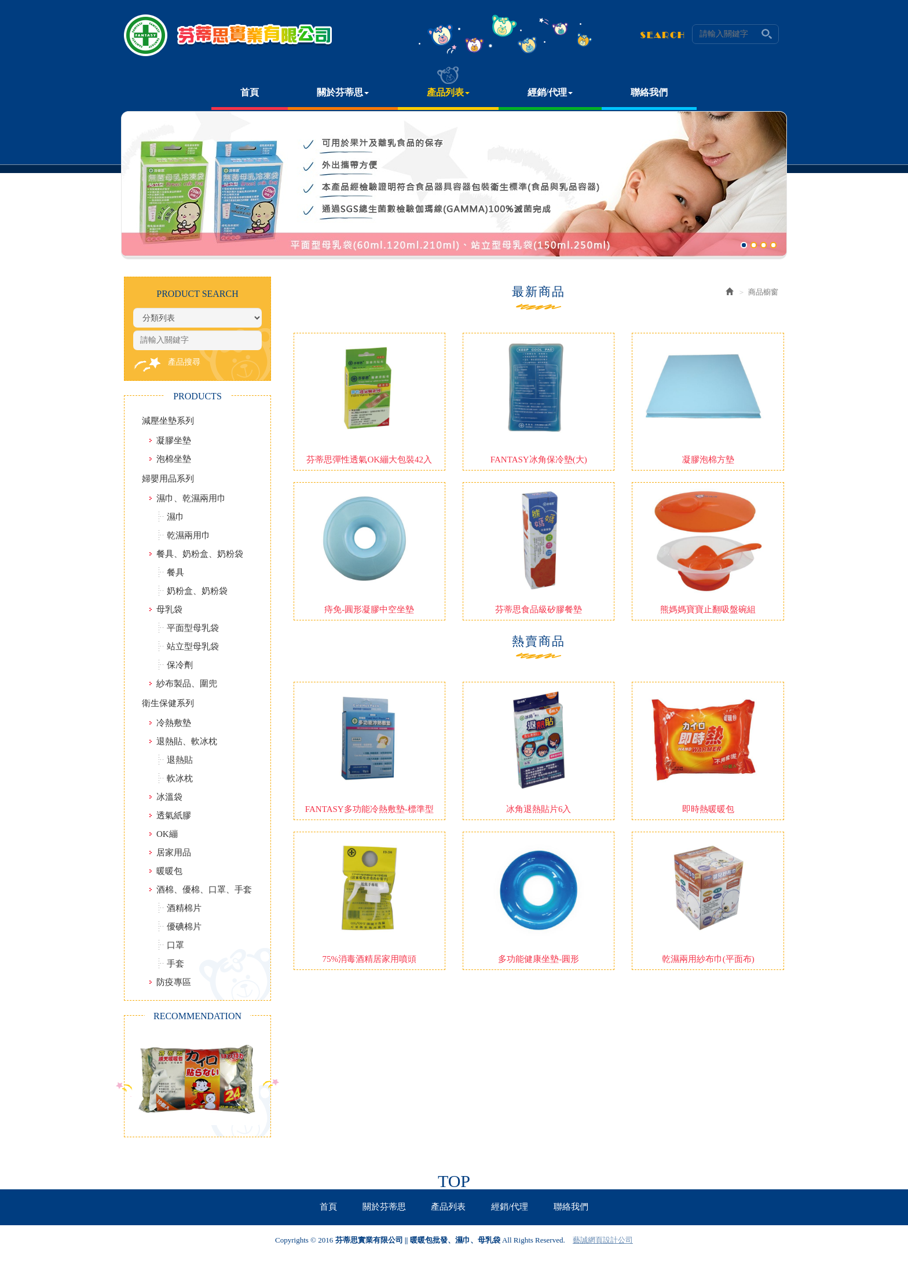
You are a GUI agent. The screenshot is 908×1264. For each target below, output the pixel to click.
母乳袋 (169, 609)
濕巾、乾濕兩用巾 (191, 498)
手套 (175, 963)
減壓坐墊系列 (168, 420)
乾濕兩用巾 (188, 535)
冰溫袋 (169, 797)
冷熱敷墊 (173, 722)
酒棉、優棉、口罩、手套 (204, 889)
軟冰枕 (180, 778)
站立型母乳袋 (193, 646)
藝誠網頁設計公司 (603, 1240)
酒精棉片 (184, 908)
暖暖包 (169, 871)
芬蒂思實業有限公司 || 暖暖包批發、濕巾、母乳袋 (228, 35)
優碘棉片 (184, 926)
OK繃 (167, 834)
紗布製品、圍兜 (186, 683)
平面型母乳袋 (193, 628)
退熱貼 (180, 760)
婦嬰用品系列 (168, 478)
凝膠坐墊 (173, 440)
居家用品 (173, 852)
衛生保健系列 (168, 703)
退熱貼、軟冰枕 (186, 741)
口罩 (175, 945)
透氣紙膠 (173, 815)
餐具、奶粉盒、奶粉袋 (199, 553)
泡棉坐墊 (173, 459)
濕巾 (175, 516)
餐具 (175, 572)
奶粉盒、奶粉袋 (197, 591)
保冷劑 (180, 665)
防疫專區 (173, 982)
